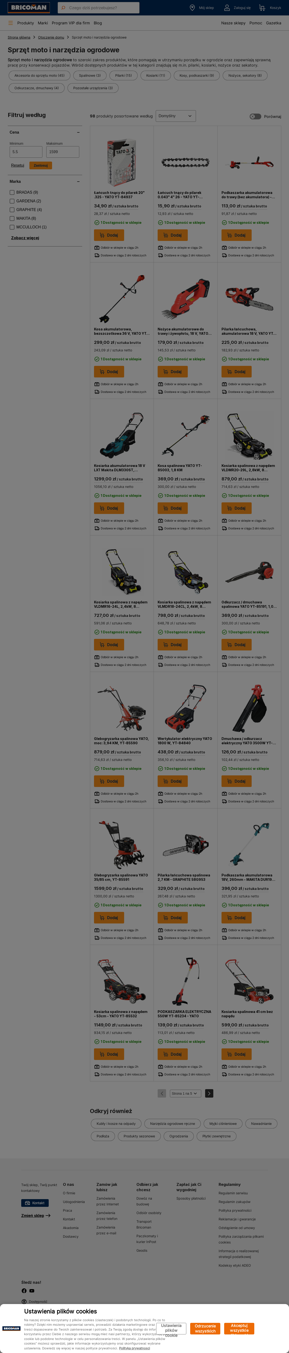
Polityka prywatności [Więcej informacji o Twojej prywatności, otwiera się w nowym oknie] (134, 1348)
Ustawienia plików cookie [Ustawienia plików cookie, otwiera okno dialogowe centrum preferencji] (171, 1328)
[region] (144, 1328)
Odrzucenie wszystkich (205, 1328)
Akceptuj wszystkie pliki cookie (239, 1328)
